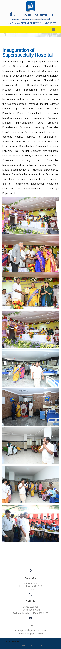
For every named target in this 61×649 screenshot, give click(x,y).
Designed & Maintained (27, 645)
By (42, 645)
